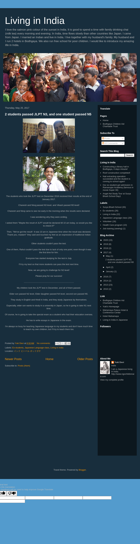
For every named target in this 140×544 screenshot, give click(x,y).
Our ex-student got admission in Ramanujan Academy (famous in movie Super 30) (118, 187)
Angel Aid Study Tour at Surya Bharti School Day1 (117, 194)
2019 (106, 244)
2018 (106, 248)
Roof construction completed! (116, 173)
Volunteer (107, 221)
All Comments (110, 143)
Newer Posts (13, 359)
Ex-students (18, 347)
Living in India (35, 20)
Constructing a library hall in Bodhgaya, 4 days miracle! (116, 167)
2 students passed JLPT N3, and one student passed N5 (48, 114)
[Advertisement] (117, 401)
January (110, 271)
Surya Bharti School (112, 207)
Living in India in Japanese (115, 320)
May (108, 256)
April (108, 267)
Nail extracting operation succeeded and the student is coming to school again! (116, 179)
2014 (106, 280)
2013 (106, 285)
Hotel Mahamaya (111, 316)
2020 (106, 240)
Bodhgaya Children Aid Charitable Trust (113, 125)
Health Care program (112, 225)
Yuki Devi (119, 362)
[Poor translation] (12, 493)
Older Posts (85, 359)
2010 (106, 289)
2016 (106, 276)
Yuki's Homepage (111, 306)
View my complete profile (112, 380)
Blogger (82, 470)
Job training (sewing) (112, 228)
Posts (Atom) (24, 365)
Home (50, 359)
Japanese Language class (37, 347)
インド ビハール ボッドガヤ (27, 351)
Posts (106, 138)
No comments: (44, 343)
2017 (106, 252)
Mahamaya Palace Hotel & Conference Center (115, 311)
